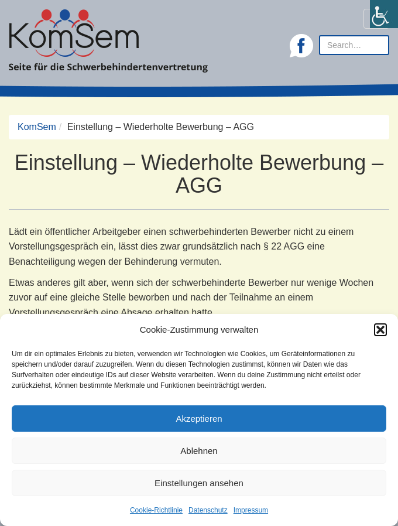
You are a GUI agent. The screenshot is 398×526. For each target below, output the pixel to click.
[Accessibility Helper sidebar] (384, 14)
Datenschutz (208, 510)
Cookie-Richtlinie (156, 510)
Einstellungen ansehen (199, 483)
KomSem (37, 127)
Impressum (251, 510)
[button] (380, 330)
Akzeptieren (199, 418)
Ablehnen (198, 451)
